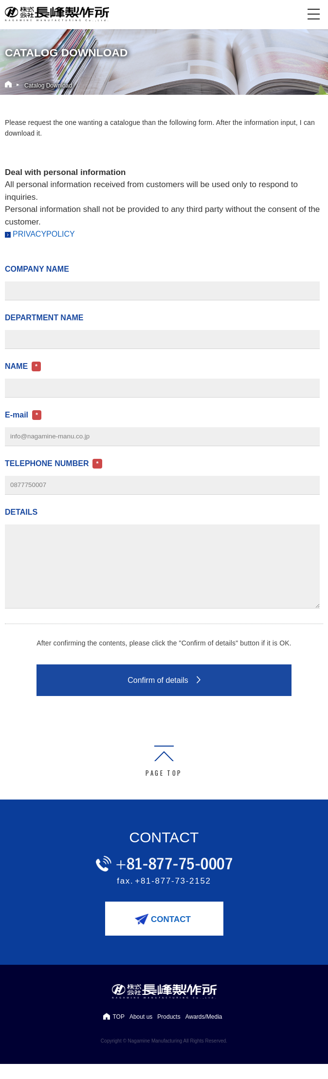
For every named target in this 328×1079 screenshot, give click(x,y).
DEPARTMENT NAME (44, 317)
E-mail (16, 415)
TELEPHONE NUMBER (47, 463)
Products (168, 1031)
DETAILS (21, 512)
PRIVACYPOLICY (44, 234)
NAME (16, 366)
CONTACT (171, 934)
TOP (118, 1031)
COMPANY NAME (37, 269)
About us (140, 1031)
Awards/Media (203, 1031)
